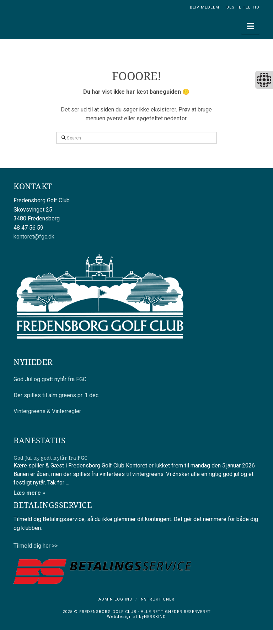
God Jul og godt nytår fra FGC (50, 379)
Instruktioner (157, 599)
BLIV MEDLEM (204, 7)
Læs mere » (29, 492)
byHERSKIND (152, 616)
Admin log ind (115, 599)
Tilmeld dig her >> (36, 545)
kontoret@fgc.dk (34, 236)
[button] (250, 26)
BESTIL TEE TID (242, 7)
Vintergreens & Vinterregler (47, 411)
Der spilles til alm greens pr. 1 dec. (57, 395)
